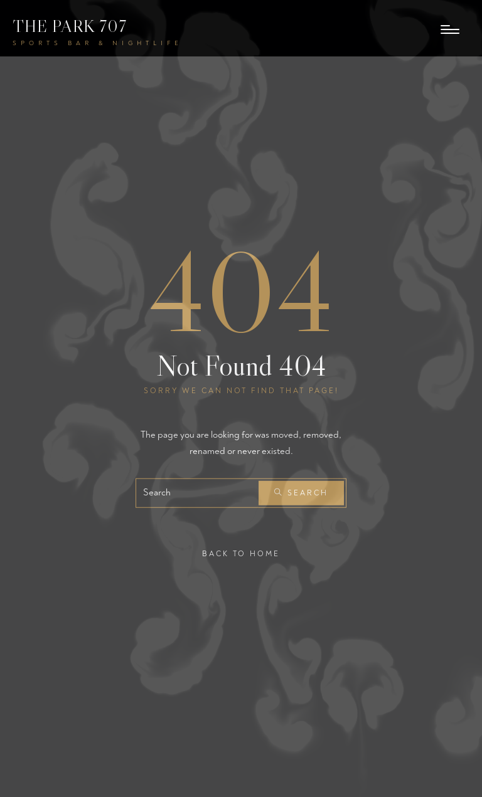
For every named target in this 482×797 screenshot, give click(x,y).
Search (301, 493)
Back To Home (241, 554)
